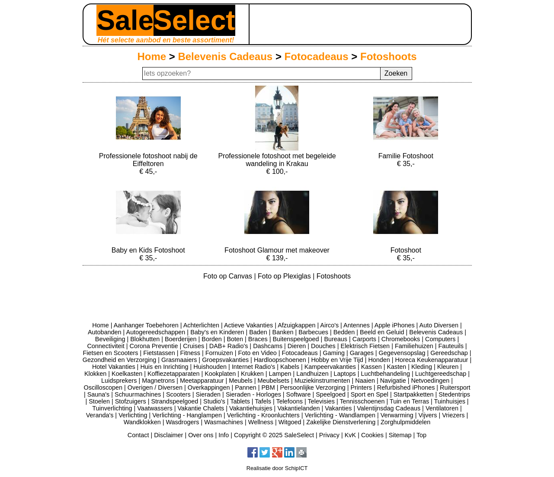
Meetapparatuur (202, 380)
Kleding (421, 366)
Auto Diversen (439, 325)
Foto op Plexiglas (285, 276)
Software (298, 394)
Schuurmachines (138, 394)
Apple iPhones (395, 325)
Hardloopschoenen (280, 359)
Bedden (344, 332)
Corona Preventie (154, 346)
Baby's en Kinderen (217, 332)
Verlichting (132, 415)
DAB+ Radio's (228, 346)
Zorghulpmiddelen (405, 422)
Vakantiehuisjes (250, 408)
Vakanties (338, 408)
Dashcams (267, 346)
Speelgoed (331, 394)
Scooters (178, 394)
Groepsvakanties (225, 359)
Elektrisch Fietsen (365, 346)
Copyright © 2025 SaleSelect (274, 435)
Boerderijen (181, 339)
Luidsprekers (119, 380)
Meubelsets (273, 380)
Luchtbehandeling (385, 373)
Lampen (280, 373)
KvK (350, 435)
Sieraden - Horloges (253, 394)
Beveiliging (110, 339)
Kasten (396, 366)
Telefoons (289, 401)
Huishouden (210, 366)
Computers (440, 339)
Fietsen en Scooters (110, 352)
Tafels (263, 401)
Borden (211, 339)
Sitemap (400, 435)
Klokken (95, 373)
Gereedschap (449, 352)
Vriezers (453, 415)
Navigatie (393, 380)
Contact (138, 435)
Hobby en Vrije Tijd (337, 359)
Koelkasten (127, 373)
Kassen (371, 366)
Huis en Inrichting (164, 366)
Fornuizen (219, 352)
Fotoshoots (388, 56)
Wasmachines (223, 422)
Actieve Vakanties (248, 325)
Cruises (193, 346)
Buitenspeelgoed (295, 339)
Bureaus (335, 339)
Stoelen (99, 401)
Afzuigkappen (296, 325)
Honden (379, 359)
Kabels (289, 366)
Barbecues (313, 332)
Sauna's (98, 394)
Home (151, 56)
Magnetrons (158, 380)
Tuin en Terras (409, 401)
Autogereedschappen (156, 332)
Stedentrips (454, 394)
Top (421, 435)
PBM (268, 387)
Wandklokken (142, 422)
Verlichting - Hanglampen (187, 415)
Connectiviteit (105, 346)
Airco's (329, 325)
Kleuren (448, 366)
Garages (362, 352)
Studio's (214, 401)
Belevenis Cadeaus (225, 56)
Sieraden (208, 394)
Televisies (321, 401)
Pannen (245, 387)
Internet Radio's (253, 366)
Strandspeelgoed (174, 401)
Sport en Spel (369, 394)
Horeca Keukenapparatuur (431, 359)
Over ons (200, 435)
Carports (364, 339)
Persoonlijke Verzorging (312, 387)
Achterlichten (201, 325)
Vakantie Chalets (200, 408)
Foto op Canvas (228, 276)
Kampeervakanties (330, 366)
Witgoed (290, 422)
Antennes (356, 325)
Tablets (240, 401)
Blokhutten (145, 339)
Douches (323, 346)
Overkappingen (209, 387)
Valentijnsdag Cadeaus (388, 408)
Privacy (329, 435)
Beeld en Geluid (382, 332)
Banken (283, 332)
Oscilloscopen (103, 387)
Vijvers (428, 415)
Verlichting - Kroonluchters (263, 415)
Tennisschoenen (361, 401)
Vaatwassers (154, 408)
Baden (258, 332)
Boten (235, 339)
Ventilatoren (442, 408)
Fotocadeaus (317, 56)
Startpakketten (414, 394)
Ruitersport (455, 387)
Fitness (190, 352)
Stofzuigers (130, 401)
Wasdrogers (182, 422)
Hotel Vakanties (113, 366)
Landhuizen (312, 373)
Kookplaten (220, 373)
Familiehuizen (414, 346)
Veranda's (100, 415)
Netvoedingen (430, 380)
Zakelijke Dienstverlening (340, 422)
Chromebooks (400, 339)
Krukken (252, 373)
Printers (361, 387)
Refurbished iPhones (406, 387)
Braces (258, 339)
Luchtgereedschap (440, 373)
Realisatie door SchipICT (277, 468)
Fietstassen (159, 352)
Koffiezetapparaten (173, 373)
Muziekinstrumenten (322, 380)
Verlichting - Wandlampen (340, 415)
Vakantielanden (298, 408)
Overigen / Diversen (155, 387)
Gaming (334, 352)
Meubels (240, 380)
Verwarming (397, 415)
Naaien (365, 380)
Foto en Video (257, 352)
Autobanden (105, 332)
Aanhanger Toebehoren (146, 325)
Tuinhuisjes (449, 401)
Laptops (344, 373)
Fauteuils (450, 346)
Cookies (372, 435)
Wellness (260, 422)
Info (223, 435)
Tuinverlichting (112, 408)
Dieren (297, 346)
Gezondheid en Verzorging (119, 359)
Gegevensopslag (402, 352)
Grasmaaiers (179, 359)
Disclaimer (168, 435)
